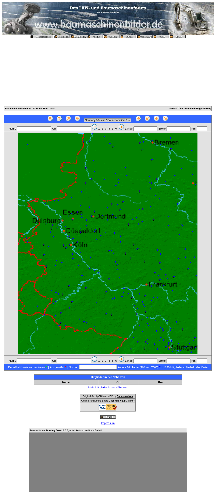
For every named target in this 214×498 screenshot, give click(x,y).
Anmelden (190, 108)
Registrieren (203, 108)
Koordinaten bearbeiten (32, 367)
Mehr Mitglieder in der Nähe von (108, 387)
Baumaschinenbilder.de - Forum (22, 108)
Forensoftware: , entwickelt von (65, 430)
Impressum (108, 423)
